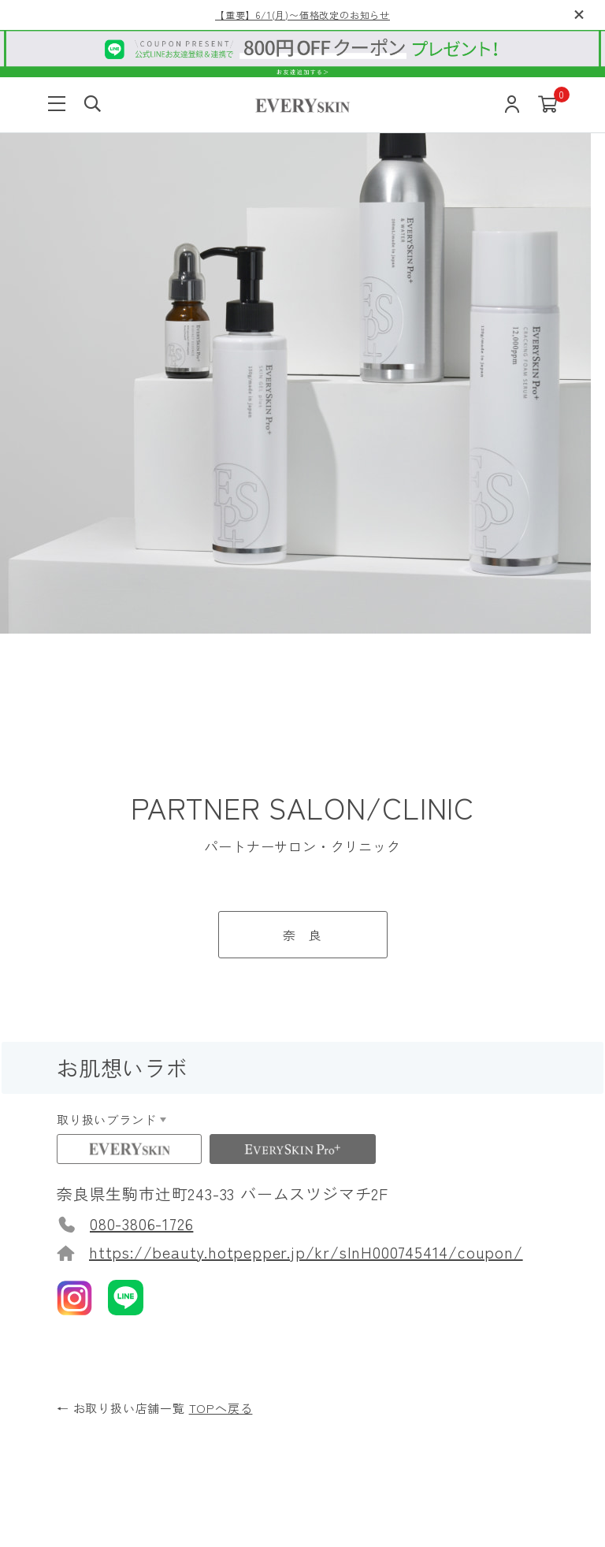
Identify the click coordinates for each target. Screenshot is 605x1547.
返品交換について (458, 1148)
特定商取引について (405, 1461)
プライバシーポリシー (280, 1461)
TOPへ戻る (221, 789)
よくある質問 (118, 1128)
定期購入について (458, 1190)
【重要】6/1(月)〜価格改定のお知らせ (302, 14)
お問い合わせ (445, 1294)
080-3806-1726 (141, 604)
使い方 (98, 1086)
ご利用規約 (178, 1461)
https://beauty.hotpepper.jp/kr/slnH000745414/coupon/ (306, 633)
